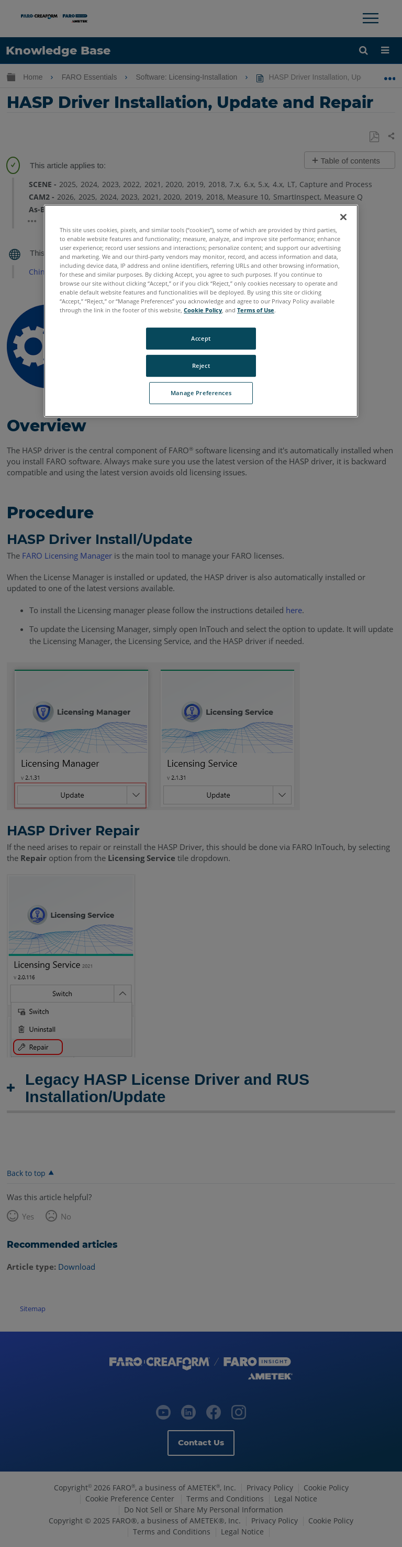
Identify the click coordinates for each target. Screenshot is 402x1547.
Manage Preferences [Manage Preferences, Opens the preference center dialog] (201, 393)
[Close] (343, 216)
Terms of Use (255, 310)
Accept (200, 339)
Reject (201, 366)
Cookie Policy (203, 310)
